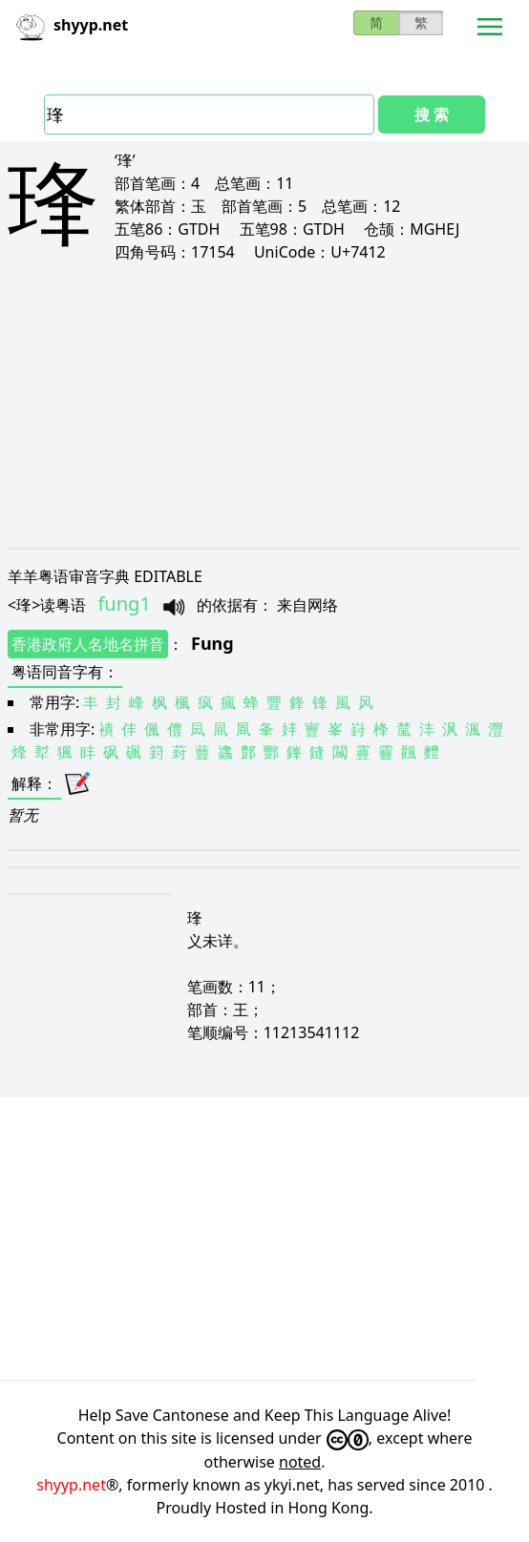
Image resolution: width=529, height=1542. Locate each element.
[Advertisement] (264, 404)
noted (300, 1461)
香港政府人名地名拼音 (87, 644)
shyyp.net (71, 1484)
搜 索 (431, 114)
